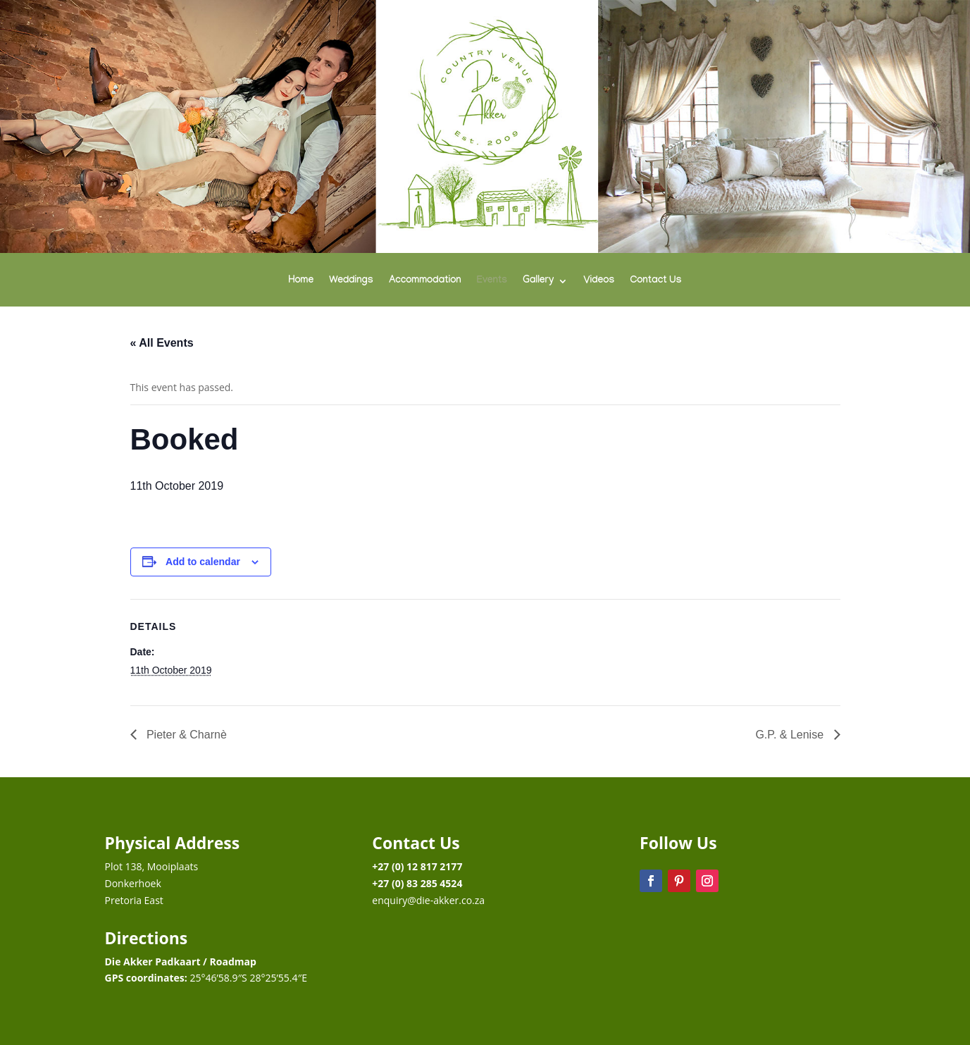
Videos (598, 281)
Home (301, 281)
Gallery (538, 281)
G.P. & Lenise (790, 735)
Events (492, 281)
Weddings (351, 281)
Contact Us (655, 281)
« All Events (162, 343)
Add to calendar (203, 561)
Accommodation (425, 281)
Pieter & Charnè (185, 735)
